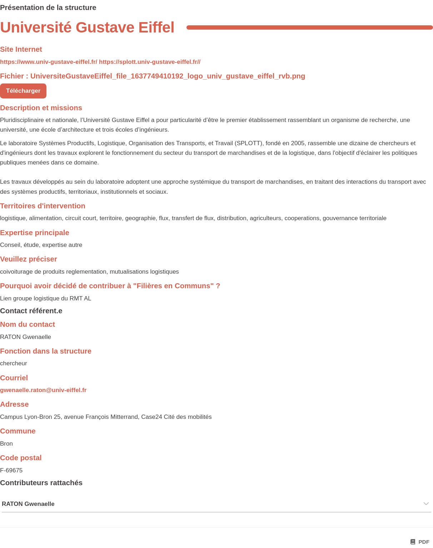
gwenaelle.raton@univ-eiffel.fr (43, 390)
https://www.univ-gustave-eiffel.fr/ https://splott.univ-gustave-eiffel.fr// (100, 62)
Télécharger (23, 90)
